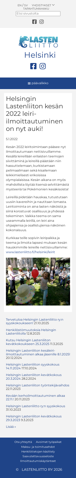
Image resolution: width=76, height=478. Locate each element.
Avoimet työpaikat (49, 441)
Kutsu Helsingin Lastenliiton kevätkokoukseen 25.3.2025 (28, 342)
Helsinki (40, 54)
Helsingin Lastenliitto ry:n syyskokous (35, 406)
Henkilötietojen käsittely (38, 451)
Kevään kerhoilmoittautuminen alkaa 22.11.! (35, 397)
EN (20, 5)
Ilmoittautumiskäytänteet (38, 460)
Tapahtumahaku (36, 8)
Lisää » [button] (11, 427)
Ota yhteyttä (23, 441)
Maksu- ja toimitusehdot (38, 446)
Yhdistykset (43, 5)
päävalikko (38, 83)
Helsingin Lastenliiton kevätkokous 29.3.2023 (34, 418)
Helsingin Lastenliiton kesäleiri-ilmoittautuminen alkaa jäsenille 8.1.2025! (38, 352)
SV (26, 5)
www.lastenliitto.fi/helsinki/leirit (30, 252)
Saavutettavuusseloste (38, 456)
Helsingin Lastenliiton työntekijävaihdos (37, 385)
